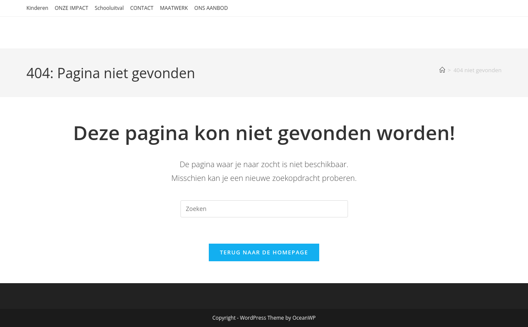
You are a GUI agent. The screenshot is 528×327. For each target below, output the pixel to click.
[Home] (442, 70)
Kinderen (37, 8)
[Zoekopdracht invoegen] (264, 208)
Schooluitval (109, 8)
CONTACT (141, 8)
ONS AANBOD (211, 8)
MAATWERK (174, 8)
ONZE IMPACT (71, 8)
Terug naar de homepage (264, 252)
